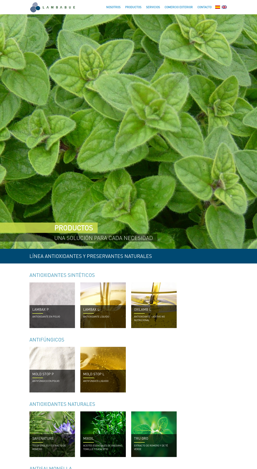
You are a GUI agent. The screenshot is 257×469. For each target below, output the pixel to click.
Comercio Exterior (179, 7)
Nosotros (113, 7)
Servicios (153, 7)
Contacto (204, 7)
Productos (133, 7)
